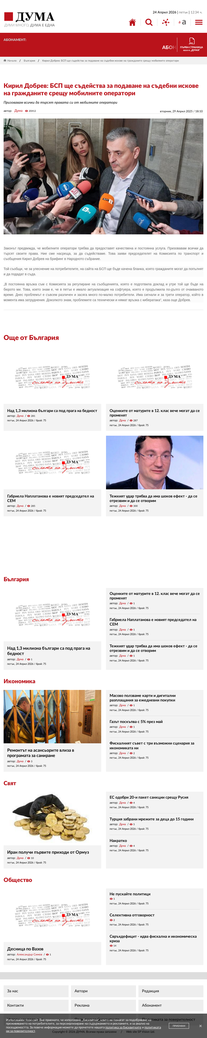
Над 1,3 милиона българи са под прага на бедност (52, 411)
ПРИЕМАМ (179, 1026)
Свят (10, 783)
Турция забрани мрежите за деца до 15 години (152, 819)
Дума (18, 111)
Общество (18, 880)
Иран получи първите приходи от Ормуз (48, 852)
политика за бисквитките (123, 1027)
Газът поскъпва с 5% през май (136, 722)
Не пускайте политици (130, 894)
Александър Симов (29, 954)
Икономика (19, 681)
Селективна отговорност (132, 915)
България (29, 60)
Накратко (118, 841)
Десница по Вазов (25, 949)
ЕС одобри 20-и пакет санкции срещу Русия (149, 797)
